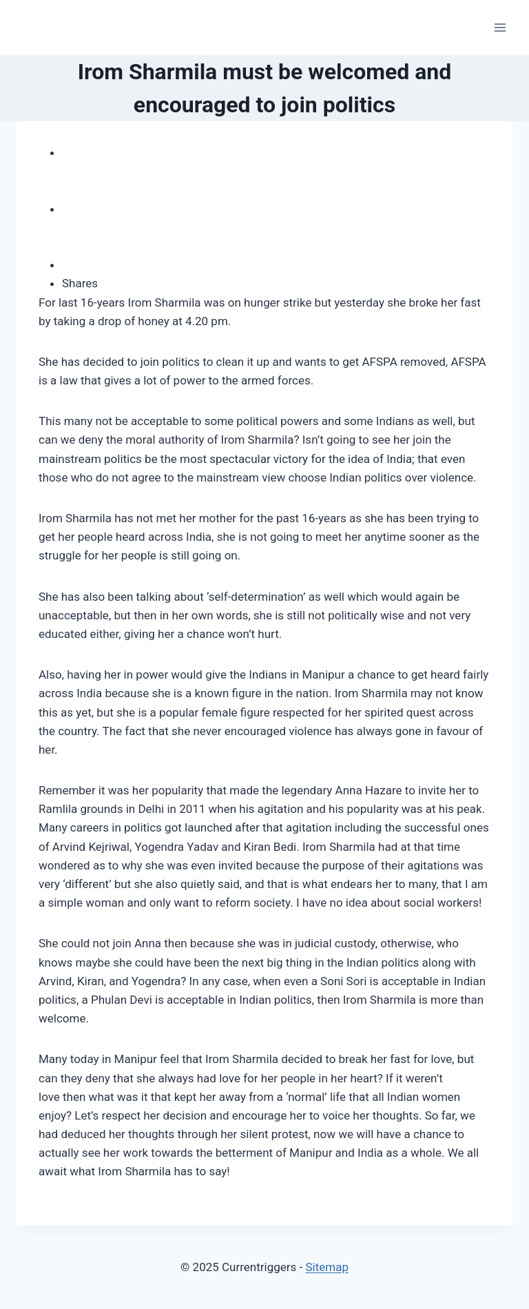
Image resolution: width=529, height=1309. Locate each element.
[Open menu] (499, 27)
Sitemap (327, 1267)
